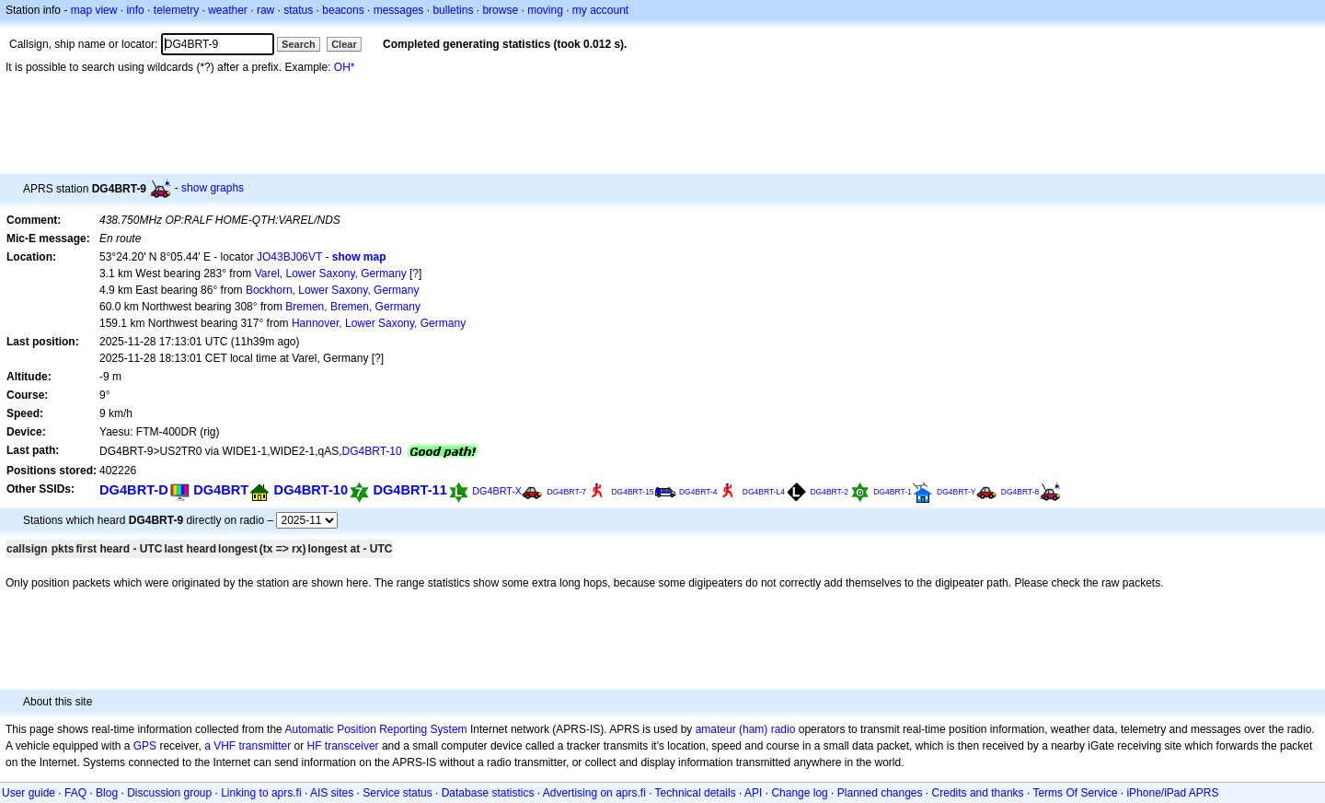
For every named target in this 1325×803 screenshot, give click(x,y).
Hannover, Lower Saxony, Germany (379, 323)
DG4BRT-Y (956, 491)
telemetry (176, 10)
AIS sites (331, 792)
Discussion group (169, 792)
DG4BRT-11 (409, 490)
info (135, 10)
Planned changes (880, 792)
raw (265, 10)
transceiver (352, 745)
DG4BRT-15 (632, 491)
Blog (107, 792)
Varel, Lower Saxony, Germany (331, 273)
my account (600, 10)
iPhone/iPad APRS (1172, 792)
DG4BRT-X (497, 490)
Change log (799, 792)
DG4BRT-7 (566, 491)
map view (94, 10)
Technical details (695, 792)
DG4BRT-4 (698, 491)
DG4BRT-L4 (764, 491)
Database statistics (488, 792)
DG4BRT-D (133, 490)
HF (314, 745)
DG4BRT (220, 490)
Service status (397, 792)
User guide (28, 792)
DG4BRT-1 (892, 491)
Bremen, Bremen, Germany (353, 306)
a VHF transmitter (247, 745)
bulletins (452, 10)
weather (228, 10)
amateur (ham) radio (746, 729)
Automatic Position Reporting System (375, 729)
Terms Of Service (1074, 792)
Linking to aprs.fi (261, 792)
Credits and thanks (978, 792)
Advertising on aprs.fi (594, 792)
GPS (144, 745)
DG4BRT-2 (829, 491)
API (753, 792)
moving (545, 10)
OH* (344, 67)
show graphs (212, 187)
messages (399, 10)
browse (500, 10)
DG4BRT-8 (1020, 491)
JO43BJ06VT (289, 256)
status (298, 10)
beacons (342, 10)
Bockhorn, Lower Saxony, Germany (333, 290)
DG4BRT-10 (372, 451)
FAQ (75, 792)
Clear (344, 44)
